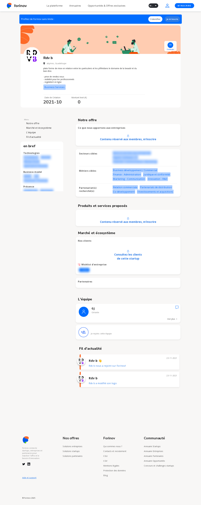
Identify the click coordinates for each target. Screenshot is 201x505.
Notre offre (32, 123)
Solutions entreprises (72, 446)
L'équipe (31, 132)
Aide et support (29, 477)
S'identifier (155, 19)
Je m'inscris (172, 19)
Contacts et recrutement (114, 451)
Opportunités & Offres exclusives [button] (107, 5)
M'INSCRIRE (184, 5)
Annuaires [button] (75, 5)
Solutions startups (71, 451)
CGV (105, 460)
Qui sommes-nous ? (112, 446)
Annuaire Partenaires (153, 456)
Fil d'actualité (33, 137)
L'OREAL (84, 270)
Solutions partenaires (72, 456)
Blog (105, 475)
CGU (105, 456)
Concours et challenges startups (159, 465)
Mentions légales (111, 465)
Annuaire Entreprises (153, 451)
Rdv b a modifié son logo (103, 383)
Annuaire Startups (152, 446)
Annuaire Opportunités (154, 460)
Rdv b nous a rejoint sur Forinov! (107, 365)
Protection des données (114, 470)
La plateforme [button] (55, 5)
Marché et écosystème (39, 127)
